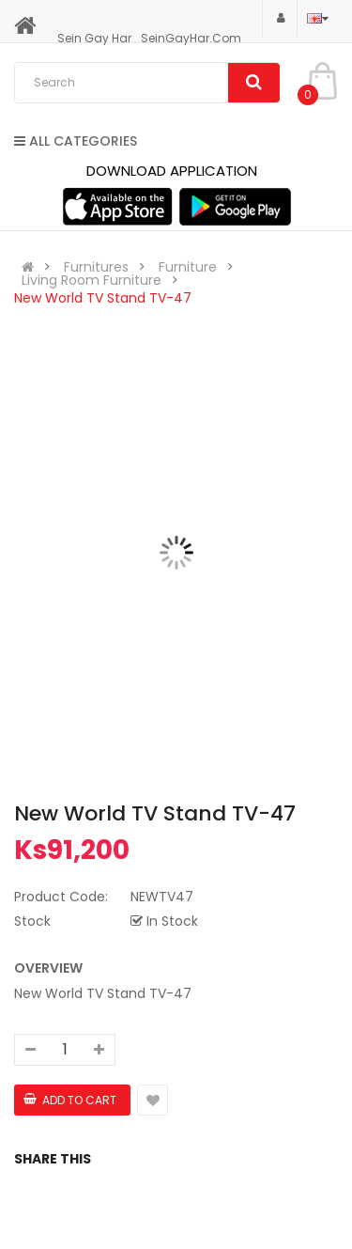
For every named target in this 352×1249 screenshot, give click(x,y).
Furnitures (96, 266)
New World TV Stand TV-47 (102, 297)
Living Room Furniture (91, 280)
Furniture (188, 266)
